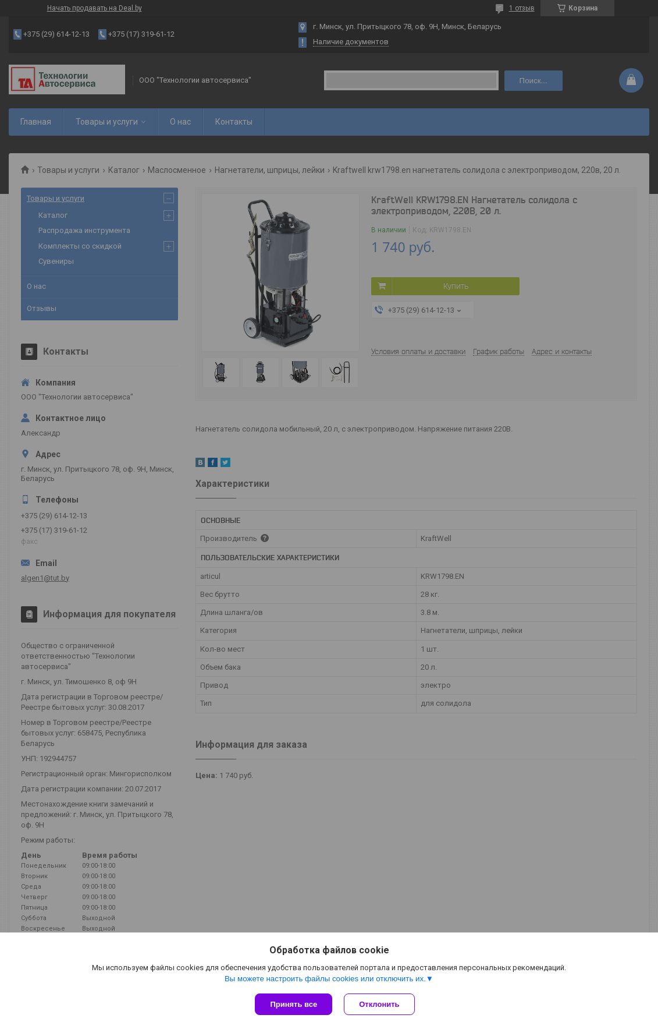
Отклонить (379, 1004)
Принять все (293, 1004)
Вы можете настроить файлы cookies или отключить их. (325, 978)
